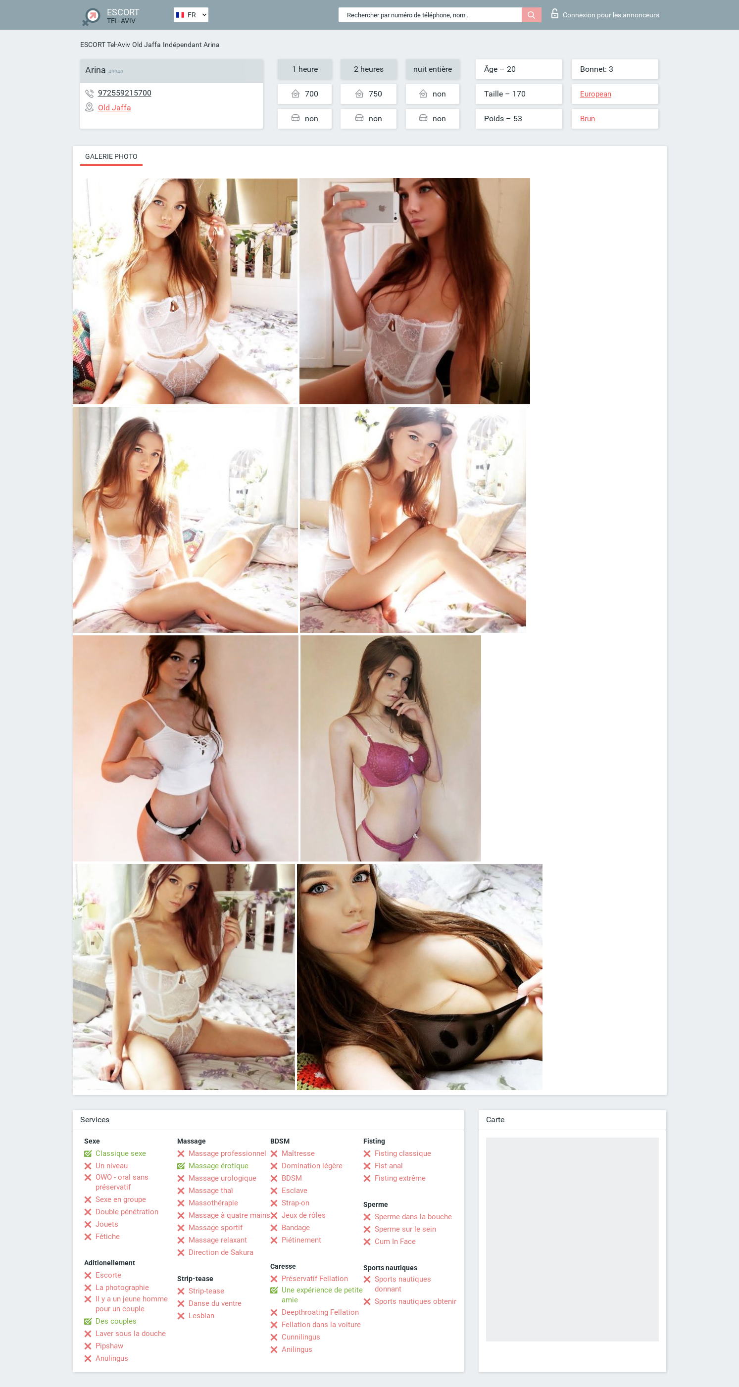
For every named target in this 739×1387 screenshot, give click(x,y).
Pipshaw (109, 1345)
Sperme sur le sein (405, 1229)
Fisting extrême (400, 1178)
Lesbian (201, 1315)
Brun (587, 118)
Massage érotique (218, 1165)
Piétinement (301, 1240)
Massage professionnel (227, 1153)
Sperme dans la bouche (413, 1216)
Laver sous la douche (131, 1333)
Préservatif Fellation (315, 1278)
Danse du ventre (215, 1303)
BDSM (292, 1178)
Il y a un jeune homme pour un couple (132, 1303)
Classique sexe (121, 1153)
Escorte (108, 1275)
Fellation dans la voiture (321, 1324)
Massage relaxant (218, 1240)
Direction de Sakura (221, 1252)
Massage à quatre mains (229, 1215)
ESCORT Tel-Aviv (105, 44)
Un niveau (112, 1165)
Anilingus (297, 1349)
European (595, 94)
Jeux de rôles (304, 1215)
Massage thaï (211, 1190)
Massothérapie (213, 1202)
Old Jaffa (146, 44)
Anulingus (112, 1358)
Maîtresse (298, 1153)
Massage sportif (216, 1227)
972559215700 (124, 92)
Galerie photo (111, 156)
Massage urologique (222, 1178)
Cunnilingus (301, 1337)
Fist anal (389, 1165)
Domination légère (312, 1165)
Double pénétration (127, 1211)
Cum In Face (395, 1241)
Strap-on (295, 1202)
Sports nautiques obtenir (415, 1301)
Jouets (107, 1224)
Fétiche (108, 1236)
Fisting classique (403, 1153)
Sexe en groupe (121, 1199)
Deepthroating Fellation (320, 1312)
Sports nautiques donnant (403, 1284)
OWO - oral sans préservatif (122, 1182)
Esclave (294, 1190)
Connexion (605, 13)
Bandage (296, 1227)
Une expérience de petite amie (322, 1295)
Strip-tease (206, 1291)
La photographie (122, 1287)
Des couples (116, 1321)
